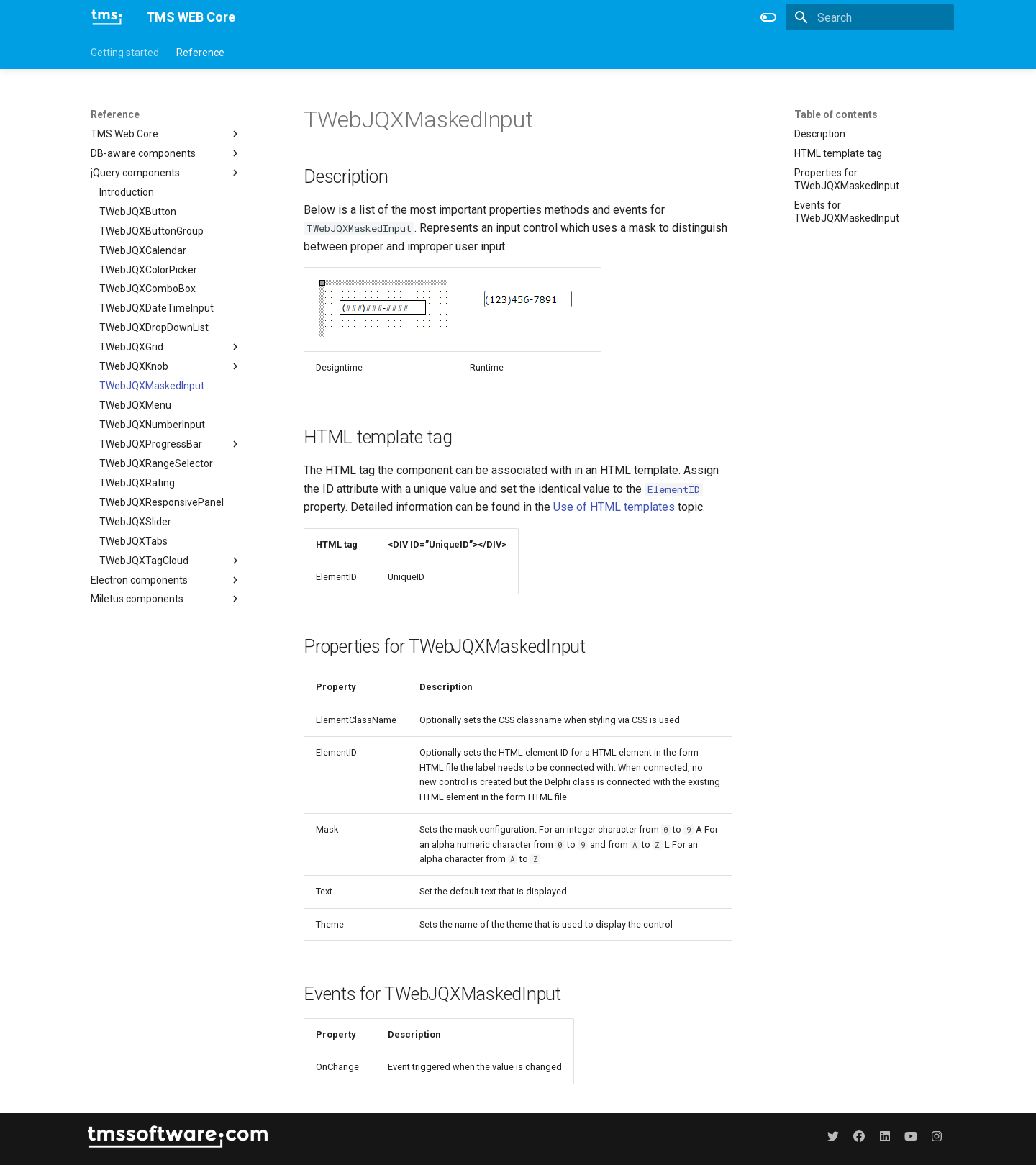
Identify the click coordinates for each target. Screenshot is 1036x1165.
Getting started (125, 52)
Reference (200, 52)
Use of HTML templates (614, 507)
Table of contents (836, 114)
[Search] (870, 17)
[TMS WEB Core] (107, 17)
